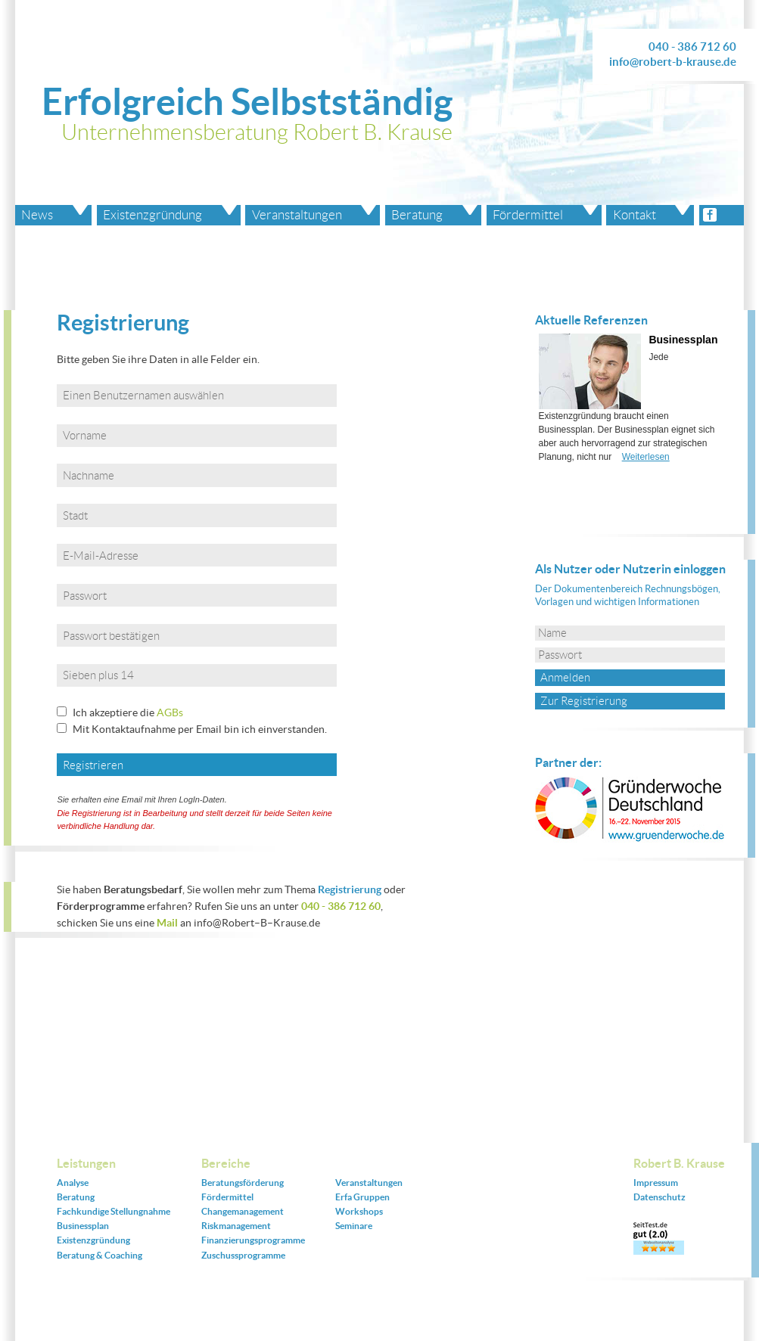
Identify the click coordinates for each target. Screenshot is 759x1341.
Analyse (73, 1182)
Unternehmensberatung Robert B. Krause (257, 132)
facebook (721, 215)
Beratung (417, 215)
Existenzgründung (152, 215)
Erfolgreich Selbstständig (247, 101)
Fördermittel (528, 215)
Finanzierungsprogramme (253, 1240)
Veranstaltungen (297, 215)
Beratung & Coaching (99, 1255)
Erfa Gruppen (362, 1197)
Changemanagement (242, 1211)
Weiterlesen (646, 457)
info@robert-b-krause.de (672, 61)
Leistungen (86, 1163)
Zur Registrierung (583, 701)
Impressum (655, 1182)
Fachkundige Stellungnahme (113, 1211)
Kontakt (634, 215)
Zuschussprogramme (243, 1255)
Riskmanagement (236, 1226)
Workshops (359, 1211)
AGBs (170, 712)
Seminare (353, 1226)
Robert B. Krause (679, 1163)
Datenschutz (659, 1197)
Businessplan (683, 340)
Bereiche (225, 1163)
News (37, 215)
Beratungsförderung (242, 1182)
